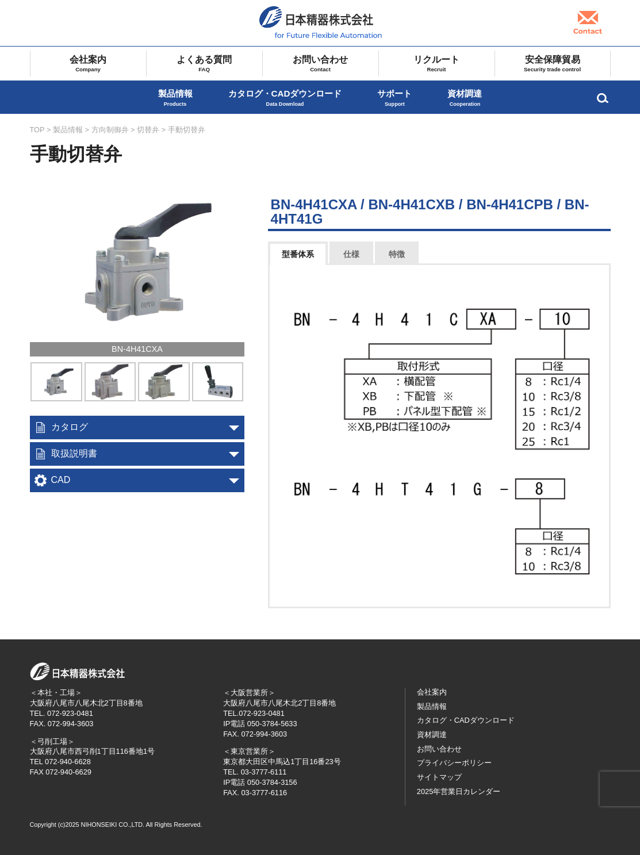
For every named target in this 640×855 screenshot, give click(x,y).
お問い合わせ (320, 64)
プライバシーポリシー (454, 762)
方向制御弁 (110, 129)
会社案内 (88, 64)
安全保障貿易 (552, 64)
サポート (394, 98)
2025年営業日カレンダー (458, 791)
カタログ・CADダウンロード (285, 98)
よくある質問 (204, 64)
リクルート (437, 64)
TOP (37, 129)
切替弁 (148, 129)
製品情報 (175, 98)
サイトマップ (439, 777)
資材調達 (464, 98)
